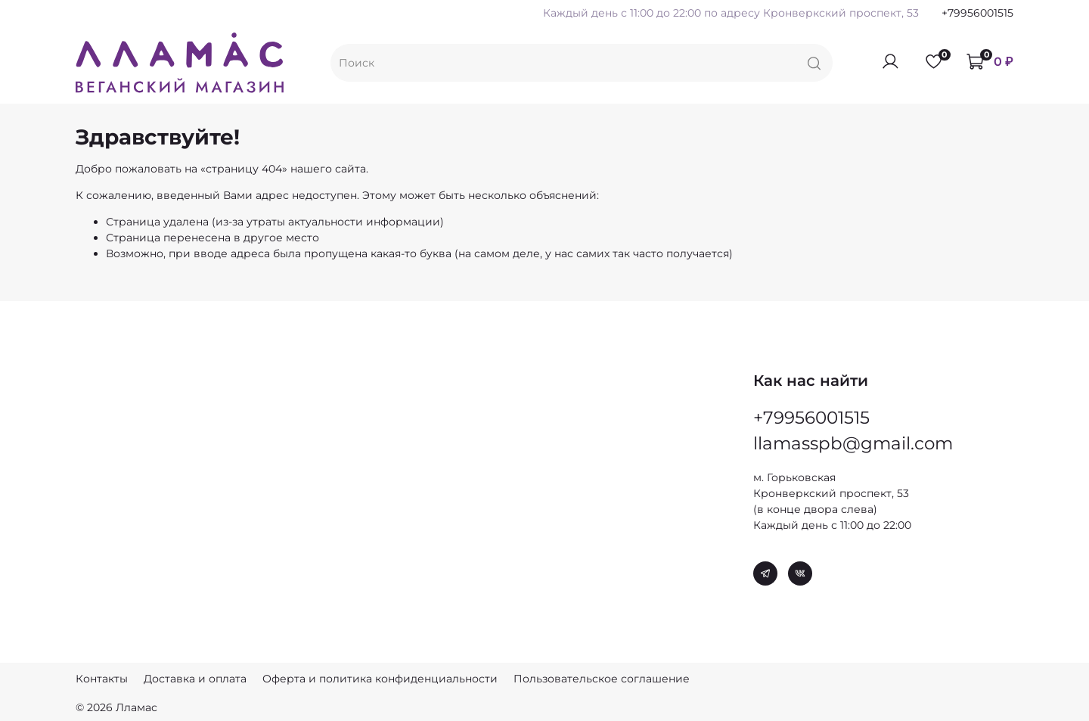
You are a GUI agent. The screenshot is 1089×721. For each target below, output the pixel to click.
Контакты (102, 678)
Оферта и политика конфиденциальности (380, 678)
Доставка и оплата (195, 678)
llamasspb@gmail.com (853, 441)
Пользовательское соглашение (601, 678)
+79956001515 (977, 13)
